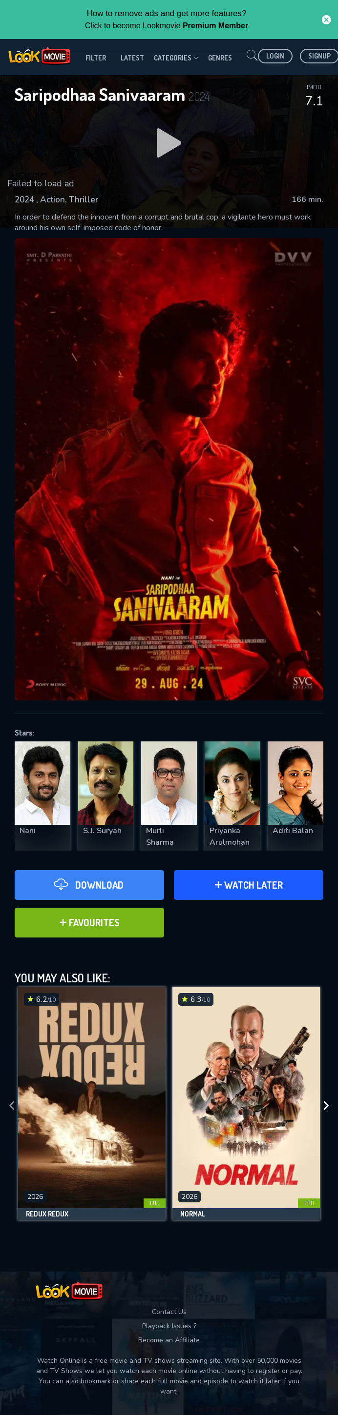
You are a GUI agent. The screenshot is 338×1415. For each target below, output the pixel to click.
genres (220, 58)
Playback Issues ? (169, 1326)
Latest (132, 58)
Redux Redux (47, 1214)
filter (95, 58)
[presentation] (11, 1106)
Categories (176, 58)
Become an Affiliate (169, 1340)
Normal (192, 1214)
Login (275, 56)
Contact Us (169, 1311)
